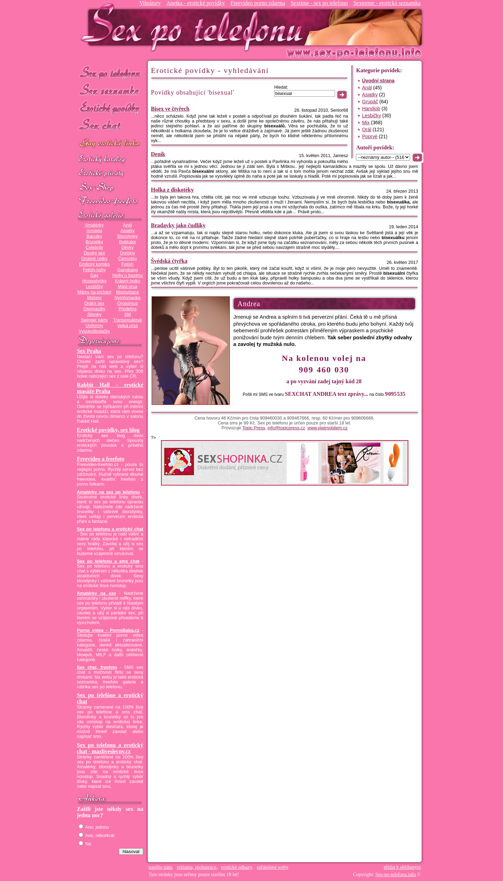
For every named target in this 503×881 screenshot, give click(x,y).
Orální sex (94, 303)
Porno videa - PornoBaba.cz (108, 630)
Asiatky (128, 230)
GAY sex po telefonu (110, 144)
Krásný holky (127, 281)
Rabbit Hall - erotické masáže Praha (110, 388)
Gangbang (127, 269)
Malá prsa (127, 286)
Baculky (94, 236)
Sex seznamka (110, 90)
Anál (127, 225)
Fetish (127, 264)
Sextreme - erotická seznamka (387, 3)
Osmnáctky (94, 308)
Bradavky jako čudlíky (178, 225)
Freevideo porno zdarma (258, 3)
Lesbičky (94, 286)
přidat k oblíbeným (402, 867)
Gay (94, 275)
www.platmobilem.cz (327, 427)
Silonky (94, 314)
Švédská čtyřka (169, 261)
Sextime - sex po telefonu (319, 3)
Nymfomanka (128, 297)
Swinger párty (94, 320)
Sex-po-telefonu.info (396, 874)
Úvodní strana (378, 80)
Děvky (127, 247)
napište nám (160, 867)
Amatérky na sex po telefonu (108, 492)
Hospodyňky (94, 281)
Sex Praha (89, 351)
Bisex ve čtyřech (170, 109)
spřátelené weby (273, 867)
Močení (94, 297)
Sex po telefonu (110, 72)
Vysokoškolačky (94, 331)
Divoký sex (94, 253)
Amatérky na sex (96, 593)
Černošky (127, 258)
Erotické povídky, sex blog (108, 430)
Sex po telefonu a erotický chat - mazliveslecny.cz (110, 748)
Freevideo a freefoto (100, 459)
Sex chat (110, 126)
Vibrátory (150, 3)
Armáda (94, 230)
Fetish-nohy (94, 269)
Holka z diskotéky (172, 190)
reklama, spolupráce (196, 867)
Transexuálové (127, 320)
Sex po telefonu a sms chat (108, 561)
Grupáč (370, 101)
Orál (366, 129)
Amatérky (94, 225)
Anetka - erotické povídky (195, 3)
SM (127, 314)
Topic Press (253, 427)
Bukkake (127, 241)
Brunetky (94, 241)
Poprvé (369, 136)
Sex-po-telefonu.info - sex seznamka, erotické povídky (194, 27)
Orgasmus (127, 303)
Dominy (127, 253)
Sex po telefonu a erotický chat (110, 529)
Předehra (127, 308)
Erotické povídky (110, 108)
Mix (366, 122)
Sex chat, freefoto (97, 667)
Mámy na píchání (94, 292)
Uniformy (94, 325)
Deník (158, 154)
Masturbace (127, 292)
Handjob (371, 108)
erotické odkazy (236, 867)
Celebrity (94, 247)
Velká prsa (127, 325)
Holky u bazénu (127, 275)
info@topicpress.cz (286, 427)
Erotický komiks (94, 264)
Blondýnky (127, 236)
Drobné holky (94, 258)
